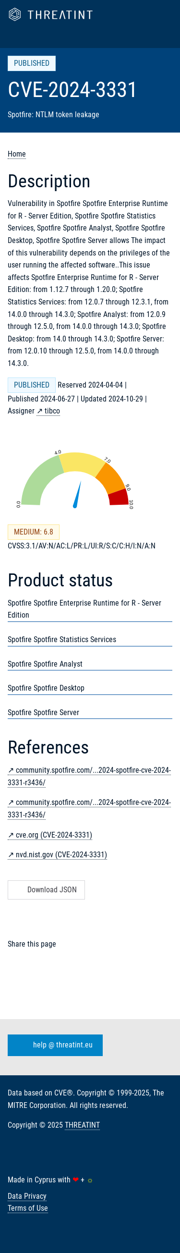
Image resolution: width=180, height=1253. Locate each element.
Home (17, 153)
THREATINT (82, 1125)
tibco (52, 410)
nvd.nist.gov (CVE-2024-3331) (61, 854)
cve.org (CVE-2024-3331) (54, 834)
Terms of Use (28, 1208)
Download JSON (45, 889)
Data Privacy (27, 1196)
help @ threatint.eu (53, 1045)
